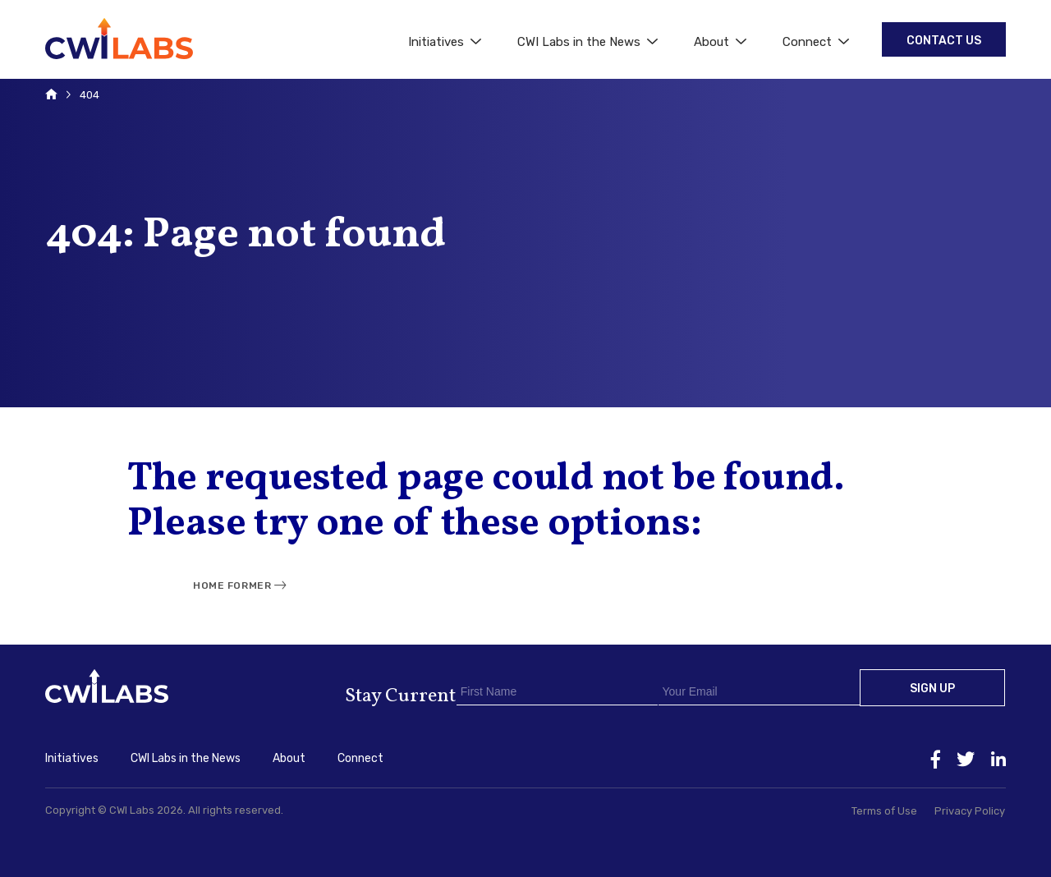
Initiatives (444, 41)
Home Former (232, 585)
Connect (816, 41)
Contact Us (943, 41)
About (720, 41)
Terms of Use (884, 811)
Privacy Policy (969, 811)
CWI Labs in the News (587, 41)
